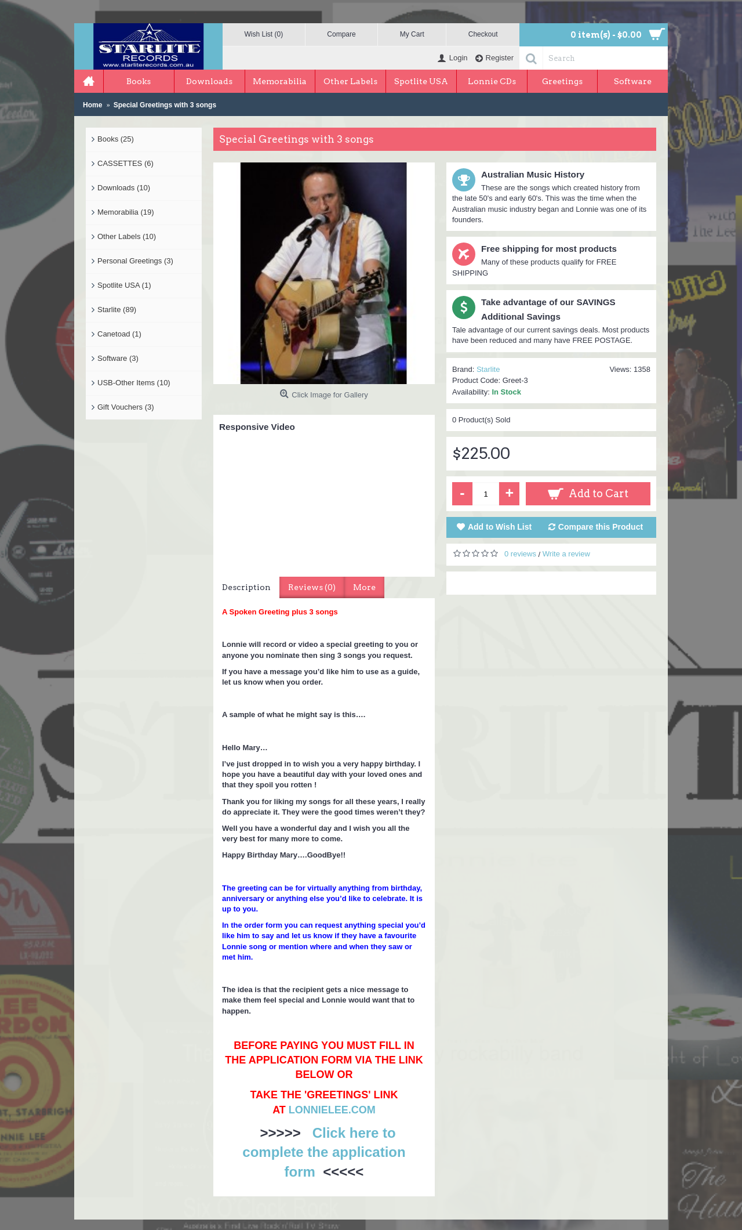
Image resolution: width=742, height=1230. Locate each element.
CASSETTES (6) (125, 163)
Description (246, 587)
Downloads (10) (123, 187)
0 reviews (520, 553)
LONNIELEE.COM (332, 1110)
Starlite (488, 369)
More (364, 587)
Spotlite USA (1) (124, 285)
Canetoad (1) (119, 334)
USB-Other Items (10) (133, 382)
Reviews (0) (312, 587)
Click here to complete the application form (323, 1152)
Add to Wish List (500, 526)
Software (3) (118, 358)
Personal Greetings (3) (135, 260)
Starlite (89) (116, 309)
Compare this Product (600, 526)
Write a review (566, 553)
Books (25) (115, 139)
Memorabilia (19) (125, 212)
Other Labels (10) (126, 236)
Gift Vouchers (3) (125, 407)
